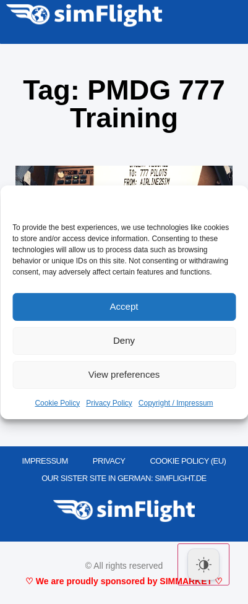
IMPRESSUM (45, 461)
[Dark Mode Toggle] (203, 564)
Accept (124, 306)
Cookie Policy (57, 403)
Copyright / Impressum (176, 403)
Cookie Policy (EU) (188, 461)
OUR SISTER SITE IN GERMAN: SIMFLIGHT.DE (124, 478)
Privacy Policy (109, 403)
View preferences (124, 374)
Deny (124, 340)
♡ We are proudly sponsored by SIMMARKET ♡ (124, 581)
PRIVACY (109, 461)
